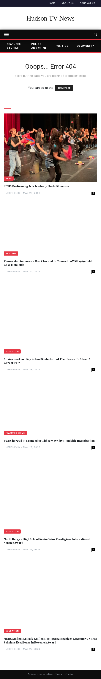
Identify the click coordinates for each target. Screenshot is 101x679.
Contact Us (87, 3)
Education (12, 351)
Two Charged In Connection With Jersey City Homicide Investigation (49, 441)
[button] (96, 35)
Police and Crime (39, 46)
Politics (62, 45)
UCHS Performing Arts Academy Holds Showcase (37, 186)
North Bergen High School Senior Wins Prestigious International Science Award (47, 541)
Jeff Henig (13, 193)
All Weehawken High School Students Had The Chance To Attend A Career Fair (47, 361)
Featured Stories (14, 46)
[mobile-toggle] (6, 35)
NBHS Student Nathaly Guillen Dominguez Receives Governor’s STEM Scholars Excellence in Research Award (50, 640)
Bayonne (11, 253)
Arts (9, 178)
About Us (67, 3)
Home (52, 3)
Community (85, 45)
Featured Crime (15, 433)
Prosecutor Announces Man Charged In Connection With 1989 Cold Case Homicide (48, 263)
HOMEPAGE (64, 88)
